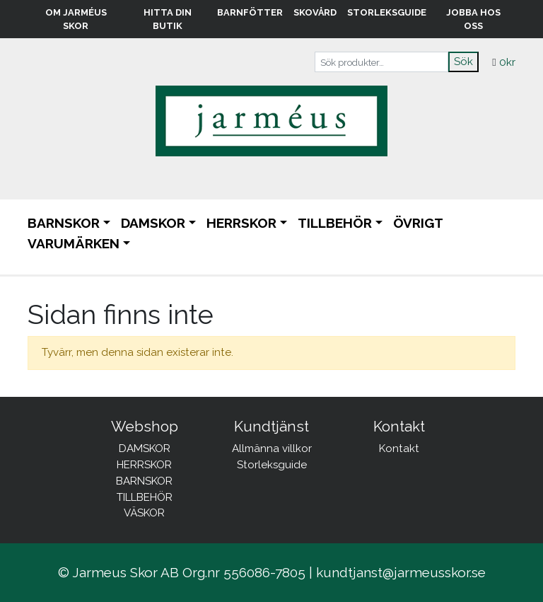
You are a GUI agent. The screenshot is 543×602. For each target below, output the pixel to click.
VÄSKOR (144, 513)
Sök (463, 61)
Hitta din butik (168, 19)
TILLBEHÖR (335, 223)
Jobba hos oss (473, 19)
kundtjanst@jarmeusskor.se (401, 572)
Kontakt (399, 448)
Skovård (315, 12)
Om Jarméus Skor (76, 19)
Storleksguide (386, 12)
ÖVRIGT (418, 223)
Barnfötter (250, 12)
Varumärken (73, 243)
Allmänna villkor (272, 448)
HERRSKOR (241, 223)
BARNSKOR (64, 223)
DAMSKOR (153, 223)
